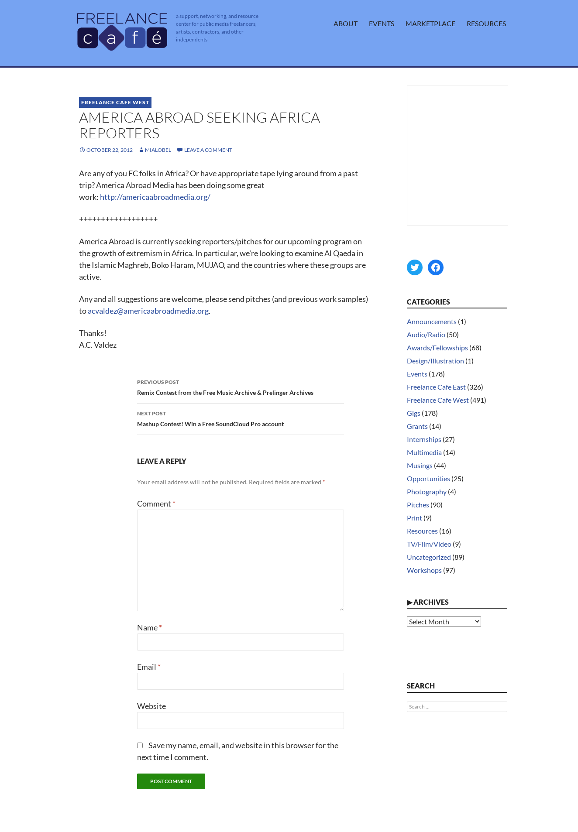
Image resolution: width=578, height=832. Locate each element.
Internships (424, 439)
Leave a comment (208, 150)
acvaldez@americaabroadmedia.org (148, 310)
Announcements (432, 321)
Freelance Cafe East (436, 387)
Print (414, 518)
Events (381, 23)
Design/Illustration (435, 360)
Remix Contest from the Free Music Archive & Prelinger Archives (240, 386)
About (346, 23)
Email (149, 666)
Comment (156, 503)
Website (151, 706)
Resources (486, 23)
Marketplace (430, 23)
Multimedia (424, 452)
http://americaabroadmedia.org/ (155, 197)
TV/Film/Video (429, 544)
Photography (427, 491)
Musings (420, 465)
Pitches (418, 504)
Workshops (424, 570)
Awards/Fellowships (437, 347)
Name (149, 627)
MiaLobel (158, 150)
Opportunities (428, 478)
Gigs (413, 413)
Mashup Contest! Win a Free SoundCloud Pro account (240, 418)
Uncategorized (429, 557)
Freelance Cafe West (115, 102)
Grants (417, 426)
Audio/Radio (426, 334)
